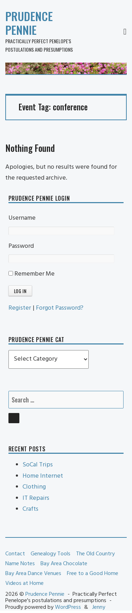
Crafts (30, 509)
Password (21, 246)
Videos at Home (24, 583)
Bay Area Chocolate (63, 563)
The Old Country (95, 554)
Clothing (34, 487)
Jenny (98, 607)
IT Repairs (36, 498)
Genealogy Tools (50, 554)
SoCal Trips (38, 465)
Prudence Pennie (29, 23)
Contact (15, 554)
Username (22, 218)
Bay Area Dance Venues (33, 573)
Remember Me (31, 274)
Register (19, 308)
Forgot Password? (59, 308)
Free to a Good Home (92, 573)
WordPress (68, 607)
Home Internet (43, 476)
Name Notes (20, 563)
